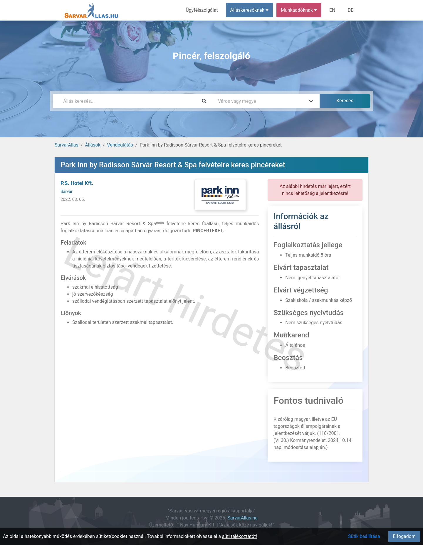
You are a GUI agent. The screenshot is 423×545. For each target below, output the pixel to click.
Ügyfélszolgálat (202, 10)
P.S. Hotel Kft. (77, 183)
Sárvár (67, 191)
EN (332, 10)
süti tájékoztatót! (239, 536)
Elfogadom (404, 536)
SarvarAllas (66, 145)
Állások (92, 145)
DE (350, 10)
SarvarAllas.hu (243, 518)
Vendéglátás (120, 145)
